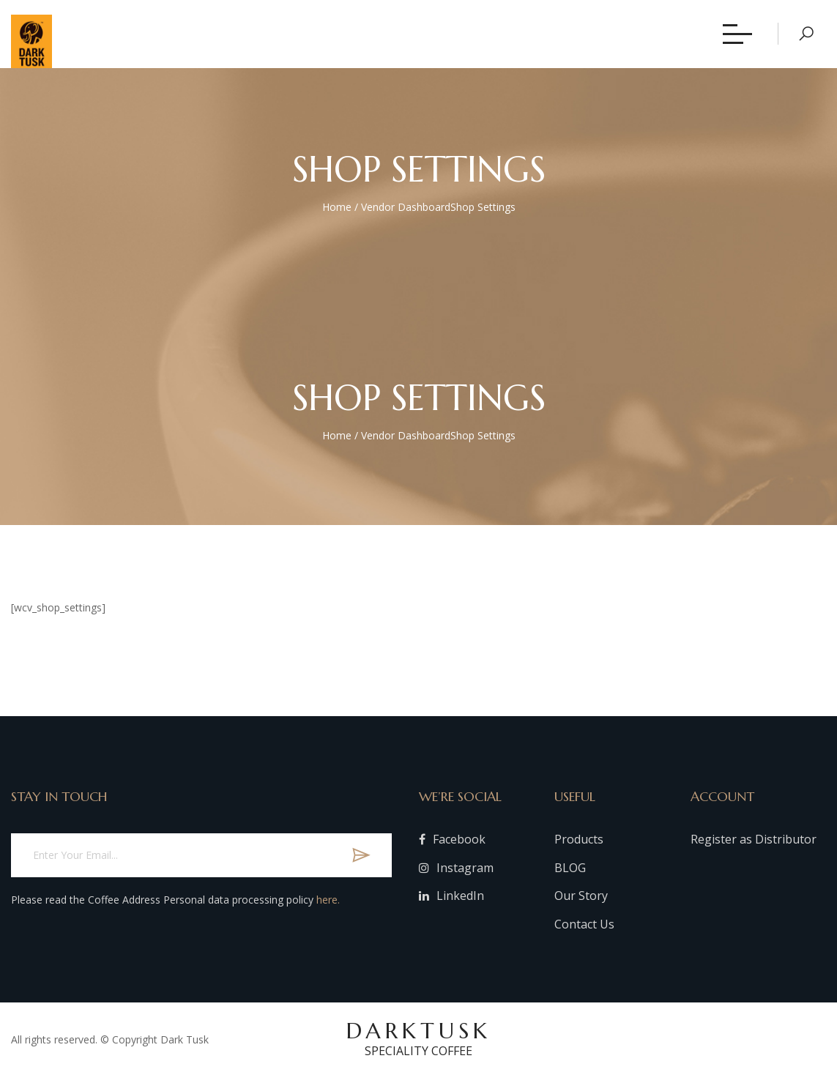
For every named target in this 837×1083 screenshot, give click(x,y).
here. (328, 905)
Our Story (581, 901)
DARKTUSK (418, 1044)
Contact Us (584, 929)
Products (578, 844)
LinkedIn (451, 901)
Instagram (456, 873)
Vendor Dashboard (405, 212)
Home (336, 212)
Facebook (452, 844)
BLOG (570, 873)
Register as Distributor (753, 844)
